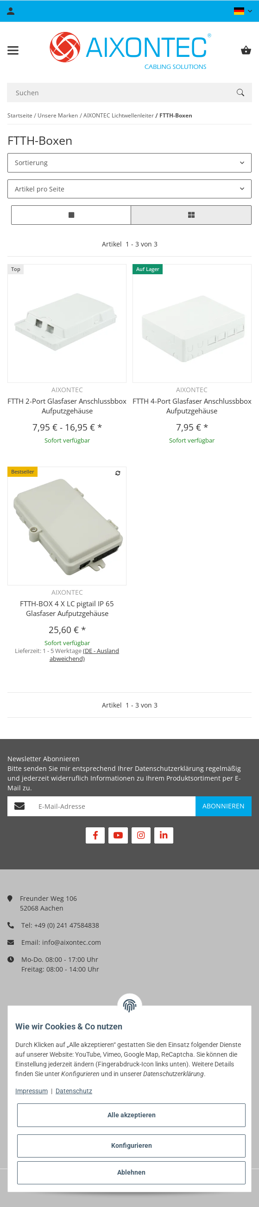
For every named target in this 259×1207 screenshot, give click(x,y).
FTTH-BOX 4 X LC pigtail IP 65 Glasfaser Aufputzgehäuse (67, 608)
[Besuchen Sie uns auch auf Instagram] (141, 835)
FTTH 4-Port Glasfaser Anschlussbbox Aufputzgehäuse (192, 405)
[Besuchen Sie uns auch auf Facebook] (95, 835)
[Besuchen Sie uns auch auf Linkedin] (163, 835)
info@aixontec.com (71, 942)
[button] (243, 11)
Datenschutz (74, 1091)
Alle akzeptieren (131, 1115)
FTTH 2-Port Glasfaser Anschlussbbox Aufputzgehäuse (66, 405)
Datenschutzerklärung (169, 768)
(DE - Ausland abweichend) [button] (85, 655)
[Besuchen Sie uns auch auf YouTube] (117, 835)
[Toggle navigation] (13, 50)
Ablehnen (131, 1172)
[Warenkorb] (246, 50)
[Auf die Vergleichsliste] (118, 473)
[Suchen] (118, 93)
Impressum (31, 1091)
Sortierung (31, 162)
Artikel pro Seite (39, 189)
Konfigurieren (131, 1145)
